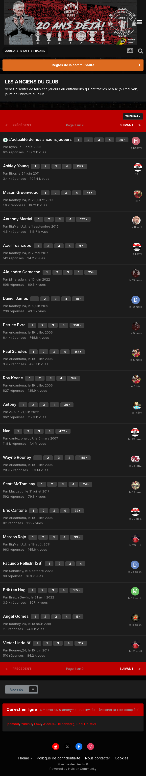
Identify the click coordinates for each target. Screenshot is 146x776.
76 (89, 193)
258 (77, 325)
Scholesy (16, 571)
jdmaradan (17, 279)
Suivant (127, 125)
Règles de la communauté (73, 65)
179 (83, 219)
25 (122, 140)
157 (77, 352)
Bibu (12, 173)
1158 (83, 458)
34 (73, 378)
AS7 (12, 412)
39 (67, 405)
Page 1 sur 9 (75, 125)
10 (78, 299)
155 (76, 590)
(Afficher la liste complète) (119, 710)
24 (86, 484)
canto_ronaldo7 (21, 438)
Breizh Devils (19, 597)
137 (79, 166)
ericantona (17, 332)
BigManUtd (17, 226)
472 (63, 431)
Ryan (13, 147)
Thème (25, 758)
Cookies (121, 758)
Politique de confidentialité (58, 758)
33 (77, 511)
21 (80, 643)
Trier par (133, 116)
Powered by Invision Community (73, 769)
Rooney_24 (17, 200)
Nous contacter (97, 758)
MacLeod (16, 491)
